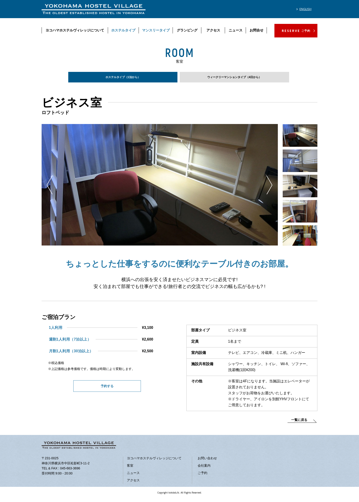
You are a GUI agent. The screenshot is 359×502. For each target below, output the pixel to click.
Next (269, 187)
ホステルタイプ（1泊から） (123, 78)
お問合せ (256, 30)
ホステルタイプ (123, 30)
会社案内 (204, 468)
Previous (50, 187)
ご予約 (202, 475)
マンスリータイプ (156, 30)
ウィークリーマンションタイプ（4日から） (234, 78)
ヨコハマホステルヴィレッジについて (75, 30)
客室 (130, 468)
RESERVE (296, 30)
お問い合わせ (207, 461)
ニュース (235, 30)
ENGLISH (305, 9)
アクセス (213, 30)
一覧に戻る (299, 423)
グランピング (187, 30)
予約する (107, 389)
